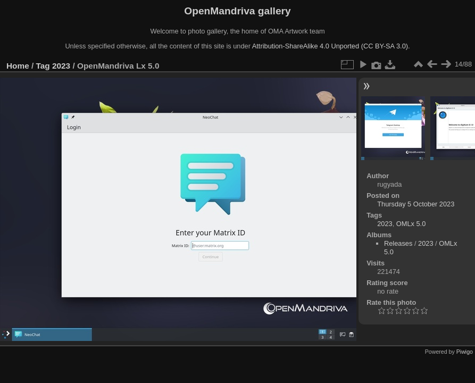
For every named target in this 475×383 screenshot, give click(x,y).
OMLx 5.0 (411, 224)
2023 (61, 65)
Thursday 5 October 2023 (415, 204)
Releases (398, 243)
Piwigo (464, 351)
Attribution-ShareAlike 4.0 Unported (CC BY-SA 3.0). (331, 46)
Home (17, 65)
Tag (43, 65)
